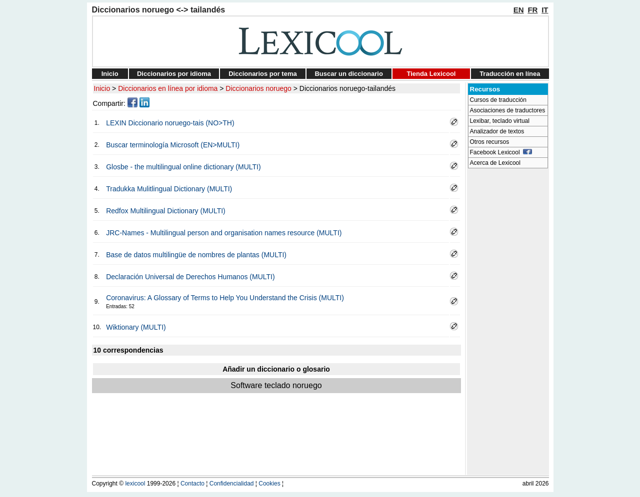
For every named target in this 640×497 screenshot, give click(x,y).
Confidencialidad (232, 483)
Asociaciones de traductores (508, 110)
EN (519, 9)
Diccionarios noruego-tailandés (348, 88)
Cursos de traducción (498, 99)
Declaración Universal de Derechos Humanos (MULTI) (190, 277)
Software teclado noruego (276, 385)
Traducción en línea (510, 73)
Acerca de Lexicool (495, 162)
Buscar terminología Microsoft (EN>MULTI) (173, 145)
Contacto (192, 483)
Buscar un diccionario (348, 73)
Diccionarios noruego (259, 88)
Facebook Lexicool (501, 152)
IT (545, 9)
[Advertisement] (508, 323)
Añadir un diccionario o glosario (276, 369)
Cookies (269, 483)
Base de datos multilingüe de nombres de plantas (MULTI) (196, 255)
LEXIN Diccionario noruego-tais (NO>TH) (170, 123)
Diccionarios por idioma (174, 73)
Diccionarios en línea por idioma (168, 88)
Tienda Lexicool (431, 73)
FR (533, 9)
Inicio (110, 73)
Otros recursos (490, 141)
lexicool (135, 483)
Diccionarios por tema (262, 73)
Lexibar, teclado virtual (500, 120)
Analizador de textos (497, 131)
